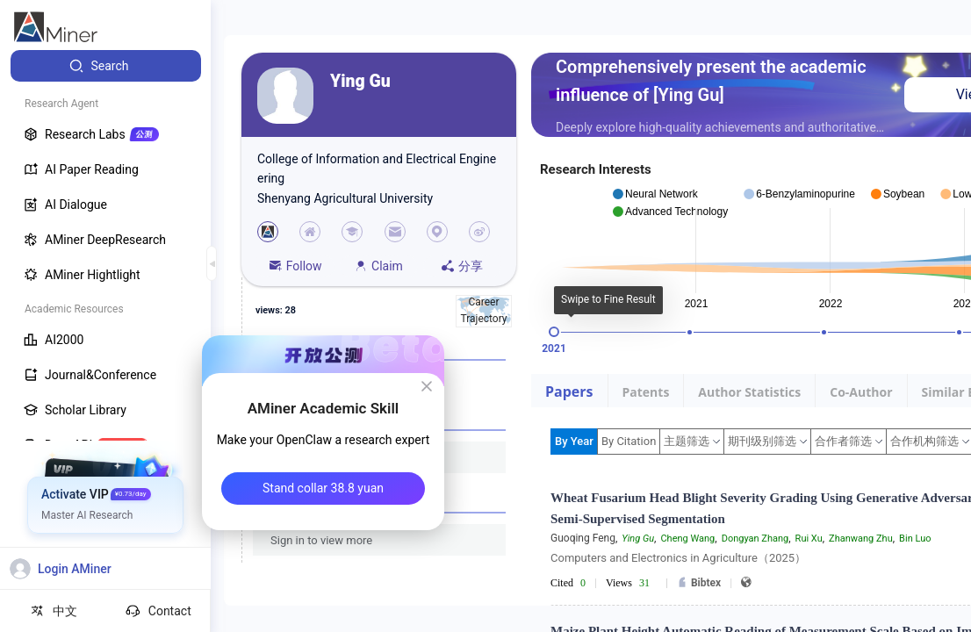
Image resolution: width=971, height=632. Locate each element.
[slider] (554, 332)
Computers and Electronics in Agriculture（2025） (678, 557)
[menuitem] (106, 66)
